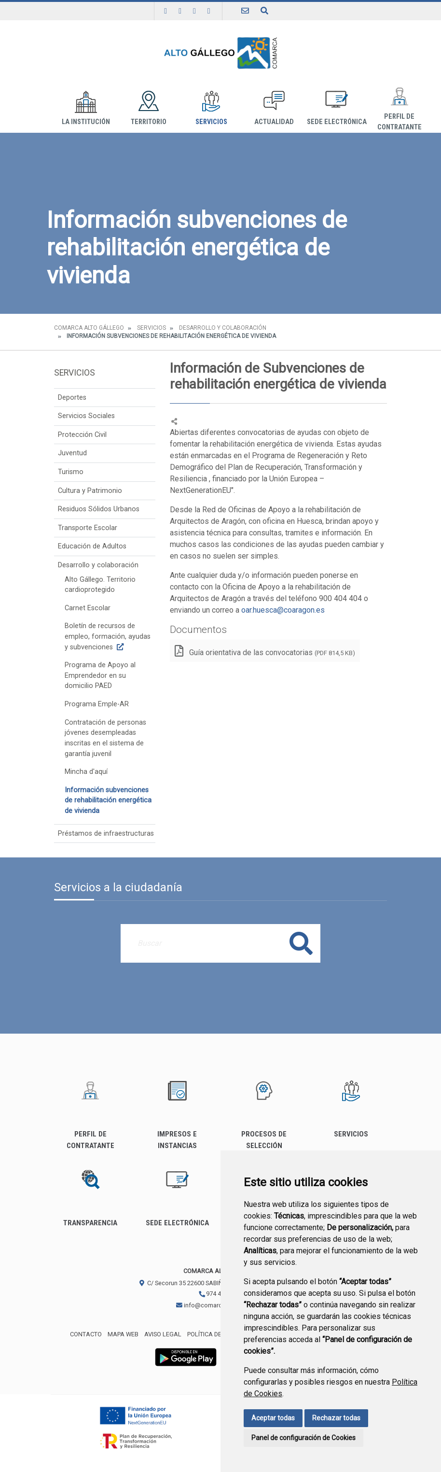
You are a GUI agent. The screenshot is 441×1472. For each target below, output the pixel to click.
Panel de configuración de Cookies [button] (303, 1438)
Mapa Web (123, 1334)
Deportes (72, 397)
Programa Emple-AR (97, 704)
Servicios (211, 108)
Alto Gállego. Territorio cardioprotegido (100, 584)
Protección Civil (82, 435)
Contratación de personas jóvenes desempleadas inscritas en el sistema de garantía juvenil (105, 738)
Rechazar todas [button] (336, 1418)
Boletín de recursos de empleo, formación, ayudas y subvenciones (108, 636)
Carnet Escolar (87, 608)
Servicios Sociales (86, 416)
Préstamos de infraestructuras (106, 833)
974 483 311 (218, 1293)
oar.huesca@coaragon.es (283, 610)
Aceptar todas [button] (273, 1418)
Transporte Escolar (87, 528)
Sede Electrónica (337, 108)
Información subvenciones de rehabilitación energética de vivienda (108, 800)
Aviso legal (162, 1334)
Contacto (86, 1334)
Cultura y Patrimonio (90, 491)
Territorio (148, 108)
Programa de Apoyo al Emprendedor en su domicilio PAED (100, 675)
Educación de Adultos (92, 546)
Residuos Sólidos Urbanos (98, 509)
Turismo (70, 472)
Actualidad (274, 108)
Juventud (72, 453)
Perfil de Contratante (399, 108)
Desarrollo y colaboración (222, 327)
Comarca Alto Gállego (89, 327)
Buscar (301, 943)
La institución (86, 108)
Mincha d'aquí (86, 772)
